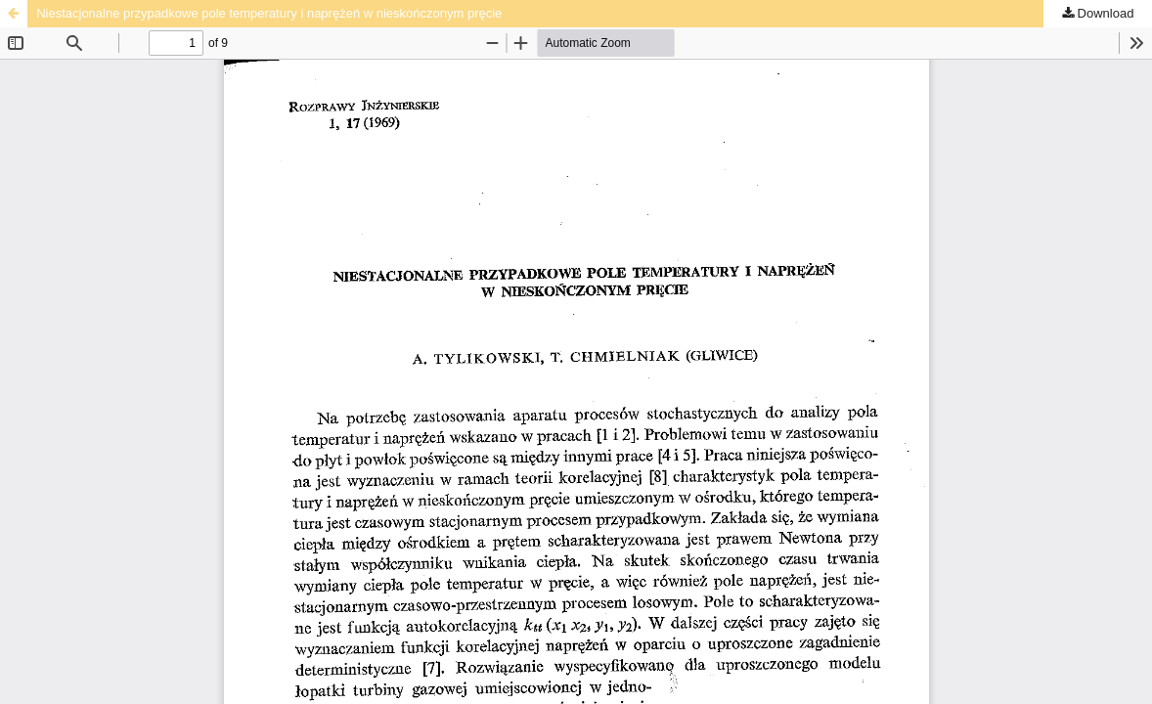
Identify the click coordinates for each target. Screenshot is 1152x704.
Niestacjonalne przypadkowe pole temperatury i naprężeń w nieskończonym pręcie (269, 13)
